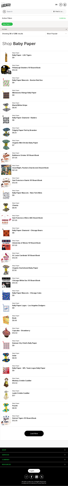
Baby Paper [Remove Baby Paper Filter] (7, 24)
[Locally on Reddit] (26, 477)
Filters (4, 29)
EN (56, 4)
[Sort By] (56, 33)
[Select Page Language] (34, 471)
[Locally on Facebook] (31, 477)
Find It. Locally (59, 11)
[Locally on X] (42, 477)
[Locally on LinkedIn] (37, 477)
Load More (34, 433)
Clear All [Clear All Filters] (62, 18)
